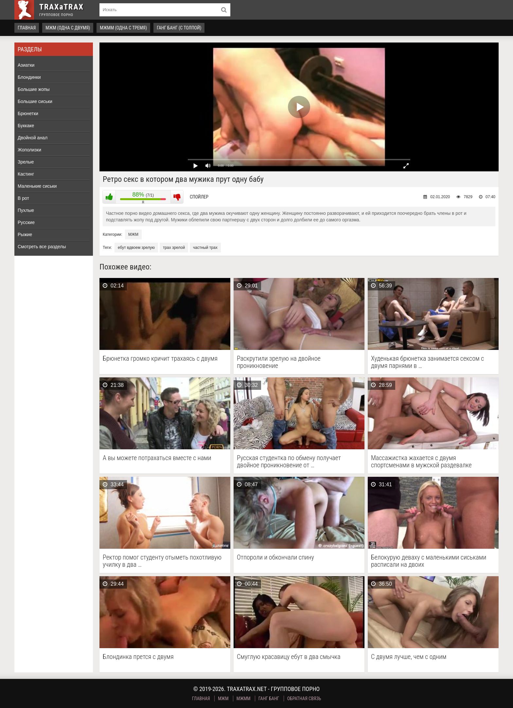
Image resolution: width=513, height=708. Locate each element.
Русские (26, 222)
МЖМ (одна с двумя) (67, 27)
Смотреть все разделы (42, 246)
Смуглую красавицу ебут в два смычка (289, 657)
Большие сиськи (35, 101)
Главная (27, 27)
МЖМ (133, 234)
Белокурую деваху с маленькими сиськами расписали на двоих (428, 561)
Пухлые (26, 210)
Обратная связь (304, 698)
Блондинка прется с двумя (138, 657)
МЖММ (244, 698)
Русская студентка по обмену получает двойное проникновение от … (289, 461)
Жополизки (29, 149)
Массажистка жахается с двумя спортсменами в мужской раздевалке (421, 461)
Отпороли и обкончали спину (275, 557)
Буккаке (26, 125)
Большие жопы (34, 89)
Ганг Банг (268, 698)
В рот (23, 198)
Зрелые (26, 161)
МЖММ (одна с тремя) (123, 27)
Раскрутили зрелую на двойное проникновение (279, 362)
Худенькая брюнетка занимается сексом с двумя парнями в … (427, 362)
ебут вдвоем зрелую (136, 247)
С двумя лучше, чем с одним (409, 657)
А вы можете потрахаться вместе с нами (157, 458)
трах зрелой (174, 247)
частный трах (205, 247)
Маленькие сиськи (37, 186)
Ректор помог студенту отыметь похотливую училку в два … (162, 561)
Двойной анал (32, 137)
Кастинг (26, 174)
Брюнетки (28, 113)
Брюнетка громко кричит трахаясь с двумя (160, 358)
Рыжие (25, 234)
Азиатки (26, 65)
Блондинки (29, 77)
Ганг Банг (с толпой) (179, 27)
